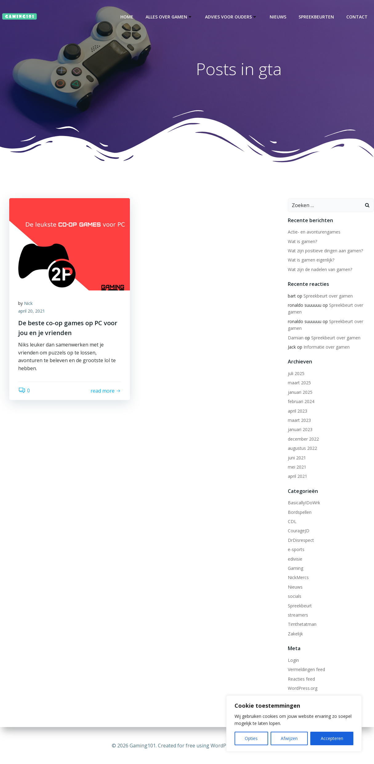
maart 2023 (299, 421)
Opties (251, 738)
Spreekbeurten (316, 17)
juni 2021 (297, 459)
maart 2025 (299, 384)
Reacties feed (301, 680)
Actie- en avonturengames (314, 233)
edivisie (295, 560)
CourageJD (298, 532)
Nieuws (278, 17)
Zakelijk (295, 635)
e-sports (296, 551)
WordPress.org (302, 689)
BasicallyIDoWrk (304, 504)
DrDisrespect (301, 541)
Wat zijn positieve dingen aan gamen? (325, 251)
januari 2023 (300, 431)
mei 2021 (297, 468)
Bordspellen (299, 513)
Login (293, 661)
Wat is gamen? (302, 242)
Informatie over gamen (326, 348)
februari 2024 (301, 403)
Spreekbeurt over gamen (327, 297)
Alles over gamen (169, 17)
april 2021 (297, 477)
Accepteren (332, 738)
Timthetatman (302, 625)
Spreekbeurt (300, 607)
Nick (28, 305)
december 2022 (303, 440)
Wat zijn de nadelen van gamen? (320, 270)
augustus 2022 (302, 449)
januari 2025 (300, 393)
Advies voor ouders (231, 17)
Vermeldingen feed (306, 671)
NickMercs (298, 579)
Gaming (295, 569)
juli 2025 (296, 375)
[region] (294, 723)
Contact (357, 17)
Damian (295, 339)
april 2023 (297, 412)
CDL (292, 523)
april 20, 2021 (31, 313)
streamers (298, 616)
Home (127, 17)
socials (294, 597)
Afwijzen (289, 738)
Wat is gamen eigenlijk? (311, 261)
